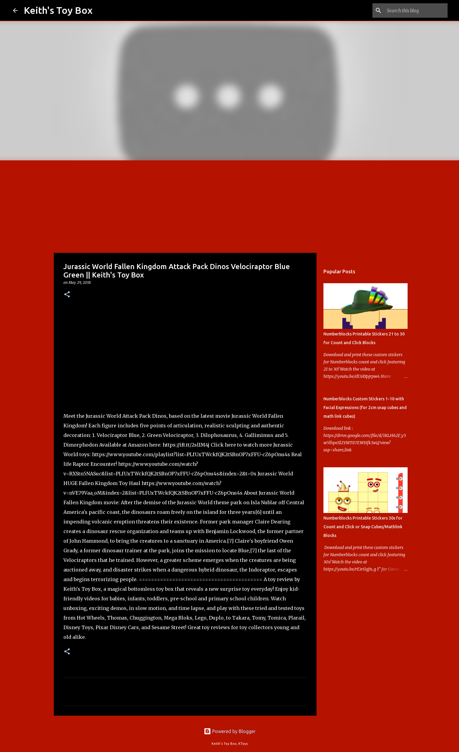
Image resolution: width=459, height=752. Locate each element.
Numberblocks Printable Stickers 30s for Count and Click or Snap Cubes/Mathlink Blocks (362, 527)
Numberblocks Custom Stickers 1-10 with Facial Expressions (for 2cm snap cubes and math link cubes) (365, 407)
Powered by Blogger (230, 731)
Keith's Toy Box (58, 10)
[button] (67, 295)
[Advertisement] (229, 205)
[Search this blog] (416, 10)
